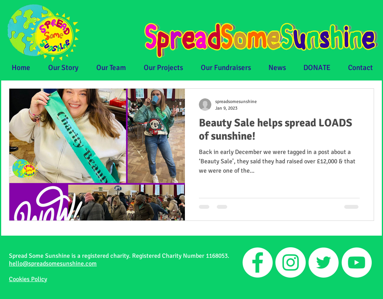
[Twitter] (323, 262)
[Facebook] (257, 262)
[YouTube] (356, 262)
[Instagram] (290, 262)
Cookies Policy (28, 279)
